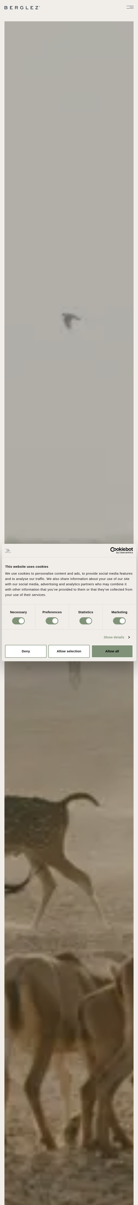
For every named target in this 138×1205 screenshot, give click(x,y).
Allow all (112, 651)
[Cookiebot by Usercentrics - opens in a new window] (113, 550)
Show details (114, 637)
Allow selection (69, 651)
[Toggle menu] (130, 7)
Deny (26, 651)
